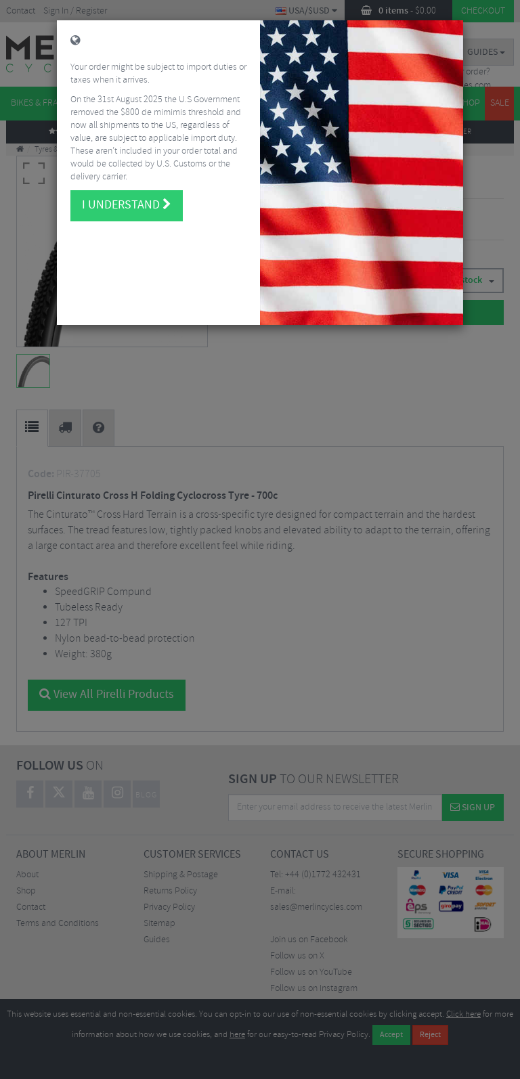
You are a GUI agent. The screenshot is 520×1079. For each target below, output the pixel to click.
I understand (126, 193)
